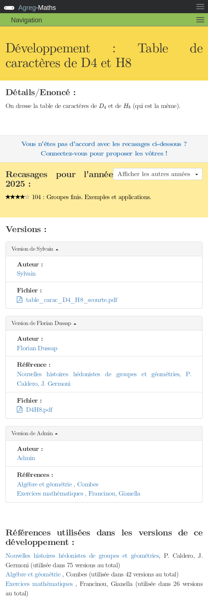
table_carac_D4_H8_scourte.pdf (67, 300)
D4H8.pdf (34, 410)
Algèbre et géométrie (33, 574)
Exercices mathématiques (40, 584)
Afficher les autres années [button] (157, 174)
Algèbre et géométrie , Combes (57, 484)
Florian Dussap (37, 348)
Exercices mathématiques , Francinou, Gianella (78, 493)
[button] (104, 249)
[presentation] (102, 106)
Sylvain (26, 273)
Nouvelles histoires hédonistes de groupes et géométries (82, 556)
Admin (26, 458)
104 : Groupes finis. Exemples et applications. (78, 197)
